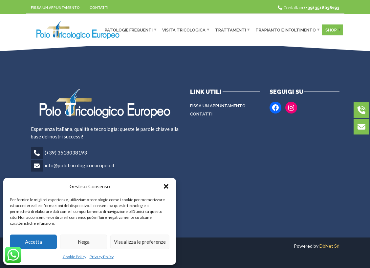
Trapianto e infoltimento (285, 29)
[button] (166, 186)
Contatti (99, 8)
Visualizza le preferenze (140, 242)
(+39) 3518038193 (66, 152)
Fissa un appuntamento (55, 8)
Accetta (33, 242)
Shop (331, 29)
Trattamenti (230, 29)
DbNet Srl (329, 246)
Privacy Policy (102, 256)
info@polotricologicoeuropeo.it (80, 165)
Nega (84, 242)
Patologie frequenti (129, 29)
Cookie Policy (74, 256)
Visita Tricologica (184, 29)
